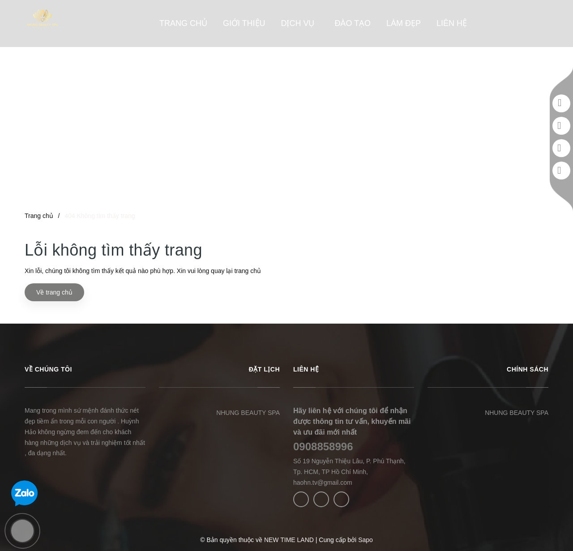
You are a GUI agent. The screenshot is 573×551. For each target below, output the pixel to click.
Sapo (365, 539)
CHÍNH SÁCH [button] (527, 369)
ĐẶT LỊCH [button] (264, 369)
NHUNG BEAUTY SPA (248, 412)
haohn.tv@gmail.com (322, 482)
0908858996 (323, 446)
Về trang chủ (54, 292)
